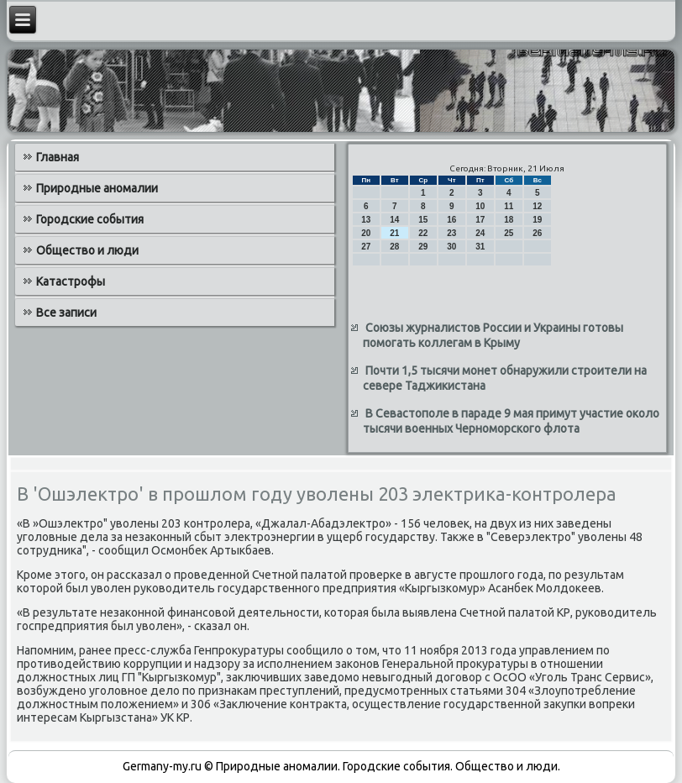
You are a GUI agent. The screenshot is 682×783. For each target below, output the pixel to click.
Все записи (66, 312)
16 (451, 219)
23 (451, 233)
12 (537, 206)
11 (508, 206)
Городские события (90, 219)
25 (508, 233)
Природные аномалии (97, 188)
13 (365, 219)
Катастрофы (70, 281)
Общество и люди (87, 250)
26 (537, 233)
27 (365, 246)
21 (394, 233)
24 (480, 233)
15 (423, 219)
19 (537, 219)
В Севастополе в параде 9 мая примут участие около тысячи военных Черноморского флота (511, 421)
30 (451, 246)
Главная (57, 157)
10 (480, 206)
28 (394, 246)
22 (423, 233)
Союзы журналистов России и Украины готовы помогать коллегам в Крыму (493, 335)
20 (365, 233)
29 (423, 246)
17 (480, 219)
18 (508, 219)
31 (480, 246)
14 (394, 219)
